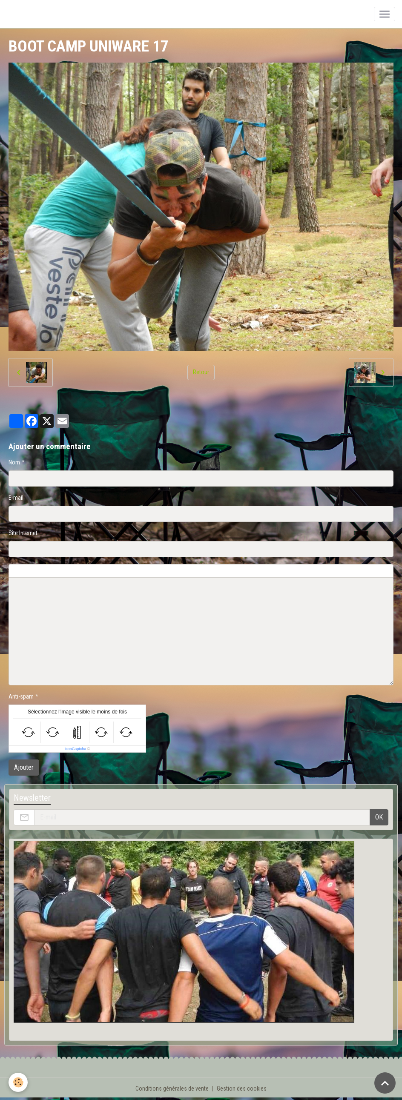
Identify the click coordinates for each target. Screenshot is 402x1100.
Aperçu (214, 571)
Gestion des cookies (242, 1088)
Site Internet (23, 533)
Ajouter (24, 767)
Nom (14, 462)
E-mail (16, 497)
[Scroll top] (385, 1083)
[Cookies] (18, 1082)
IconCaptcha (75, 749)
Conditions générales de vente (172, 1088)
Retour (201, 372)
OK (379, 817)
